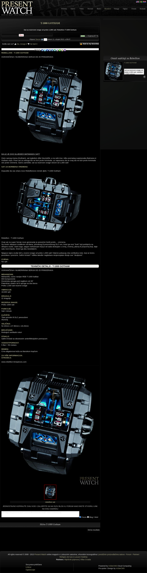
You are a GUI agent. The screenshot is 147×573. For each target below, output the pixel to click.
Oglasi (125, 9)
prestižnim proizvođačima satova (112, 554)
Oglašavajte (30, 570)
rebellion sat (50, 502)
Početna (64, 9)
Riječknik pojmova (71, 560)
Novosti (90, 9)
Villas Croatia (85, 560)
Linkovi (28, 567)
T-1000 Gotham (130, 63)
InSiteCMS (113, 566)
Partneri (136, 554)
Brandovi (108, 9)
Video (81, 9)
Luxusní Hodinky (80, 557)
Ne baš (32, 44)
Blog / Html (93, 517)
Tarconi (38, 39)
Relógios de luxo (66, 557)
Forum (134, 9)
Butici (99, 9)
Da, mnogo (20, 44)
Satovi (73, 9)
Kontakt (142, 9)
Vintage (116, 9)
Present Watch (40, 554)
